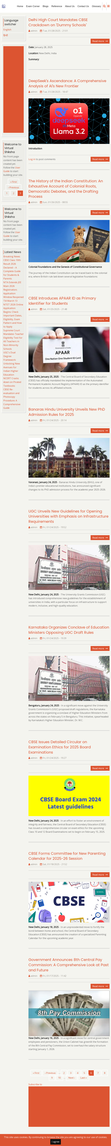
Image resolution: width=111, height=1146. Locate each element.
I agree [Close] (55, 1141)
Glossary (96, 6)
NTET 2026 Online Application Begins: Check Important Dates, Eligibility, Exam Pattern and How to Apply (13, 315)
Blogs (45, 6)
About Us (70, 6)
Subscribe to (35, 1084)
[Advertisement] (69, 1106)
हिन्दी (5, 35)
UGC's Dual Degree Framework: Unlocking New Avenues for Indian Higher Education (11, 363)
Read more (101, 41)
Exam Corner (33, 6)
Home (20, 6)
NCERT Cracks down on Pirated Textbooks (12, 382)
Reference (56, 6)
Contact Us (83, 6)
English (7, 29)
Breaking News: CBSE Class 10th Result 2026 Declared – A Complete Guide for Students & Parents (12, 267)
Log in (31, 159)
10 (60, 1077)
